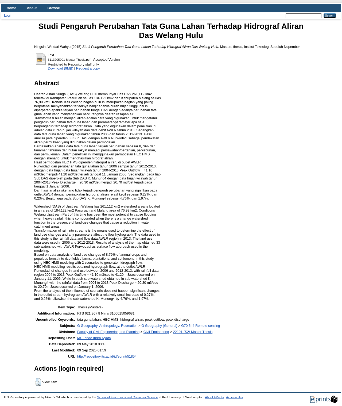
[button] (38, 382)
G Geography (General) (159, 326)
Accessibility (234, 397)
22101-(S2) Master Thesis (192, 332)
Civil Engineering (156, 332)
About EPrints (214, 397)
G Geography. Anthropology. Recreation (107, 326)
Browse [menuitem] (54, 8)
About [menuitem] (32, 8)
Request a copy (88, 68)
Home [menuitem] (11, 8)
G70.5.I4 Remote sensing (200, 326)
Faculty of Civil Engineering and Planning (108, 332)
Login (8, 15)
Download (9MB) (60, 68)
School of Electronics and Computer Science (127, 397)
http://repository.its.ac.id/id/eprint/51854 (107, 356)
